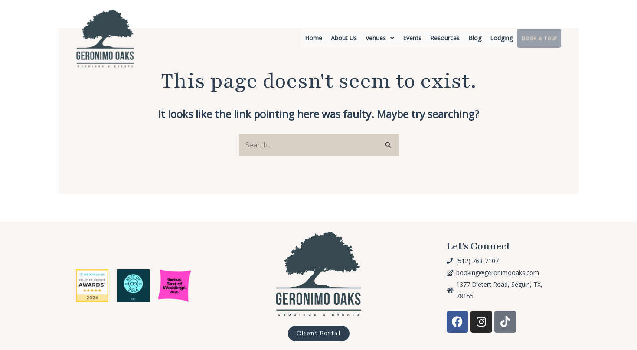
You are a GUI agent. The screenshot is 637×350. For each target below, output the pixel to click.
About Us (344, 38)
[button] (380, 38)
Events (412, 38)
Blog (474, 38)
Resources (445, 38)
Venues (380, 38)
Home (313, 38)
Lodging (501, 38)
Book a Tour (539, 38)
